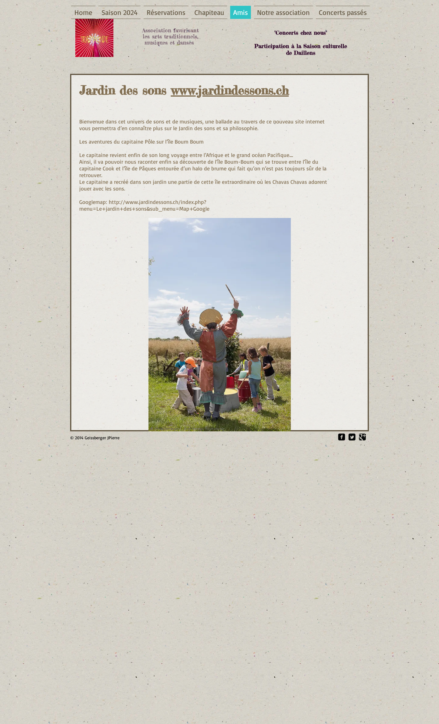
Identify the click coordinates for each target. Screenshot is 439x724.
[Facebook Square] (341, 436)
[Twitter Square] (351, 436)
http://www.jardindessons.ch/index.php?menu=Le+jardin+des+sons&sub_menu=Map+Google (144, 205)
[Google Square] (362, 436)
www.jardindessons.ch (230, 90)
